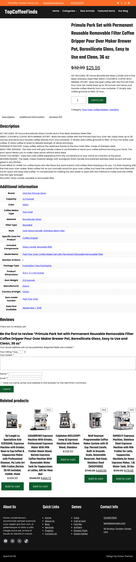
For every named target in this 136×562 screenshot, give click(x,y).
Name (4, 373)
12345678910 (77, 3)
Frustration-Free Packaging (37, 265)
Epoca (26, 286)
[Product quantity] (78, 100)
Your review (7, 355)
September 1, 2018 (32, 307)
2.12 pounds (29, 280)
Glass (25, 204)
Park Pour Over (30, 299)
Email (3, 378)
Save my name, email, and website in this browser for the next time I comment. (44, 382)
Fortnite (78, 524)
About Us (49, 521)
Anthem (78, 527)
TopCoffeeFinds (21, 12)
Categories (68, 10)
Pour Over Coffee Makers (95, 109)
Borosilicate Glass (32, 219)
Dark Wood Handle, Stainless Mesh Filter (44, 230)
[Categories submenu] (76, 11)
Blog (47, 524)
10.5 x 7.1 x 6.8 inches (33, 272)
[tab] (8, 117)
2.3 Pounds (28, 198)
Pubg (76, 517)
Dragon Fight (80, 530)
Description (8, 117)
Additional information (32, 117)
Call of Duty (80, 521)
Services (49, 527)
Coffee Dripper (30, 238)
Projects (49, 530)
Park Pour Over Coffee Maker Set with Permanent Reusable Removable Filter (63, 254)
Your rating (6, 351)
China (26, 291)
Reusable (27, 225)
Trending (114, 109)
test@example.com (53, 3)
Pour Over (28, 212)
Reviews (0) (55, 117)
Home (48, 517)
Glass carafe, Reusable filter (37, 246)
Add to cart (97, 100)
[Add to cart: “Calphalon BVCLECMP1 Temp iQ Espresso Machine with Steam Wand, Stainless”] (68, 460)
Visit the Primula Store (34, 193)
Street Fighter (81, 533)
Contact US (51, 533)
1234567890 (110, 517)
